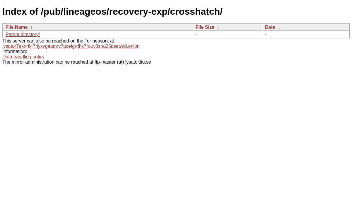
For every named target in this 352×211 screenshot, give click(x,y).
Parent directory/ (23, 34)
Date (270, 27)
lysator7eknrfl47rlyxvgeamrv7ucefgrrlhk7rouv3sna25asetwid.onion (71, 46)
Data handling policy (23, 56)
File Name (17, 27)
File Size (205, 27)
